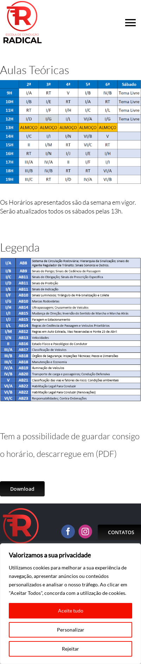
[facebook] (68, 531)
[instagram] (85, 531)
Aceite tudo (70, 611)
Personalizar (70, 630)
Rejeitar (70, 649)
